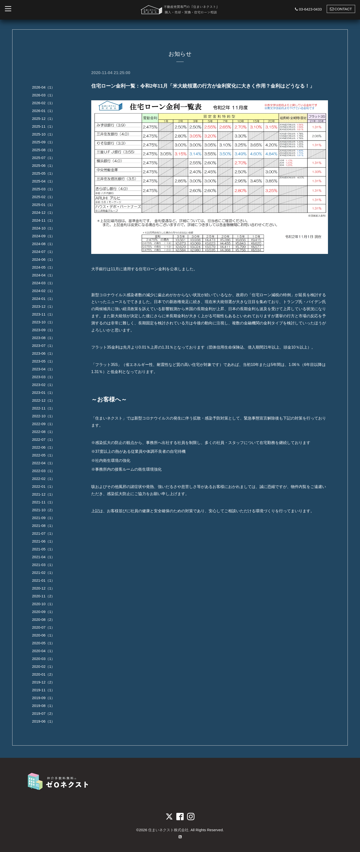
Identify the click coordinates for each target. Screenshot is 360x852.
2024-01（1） (43, 298)
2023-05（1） (43, 361)
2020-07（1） (43, 627)
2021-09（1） (43, 518)
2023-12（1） (43, 306)
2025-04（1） (43, 181)
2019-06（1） (43, 721)
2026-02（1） (43, 103)
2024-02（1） (43, 291)
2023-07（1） (43, 345)
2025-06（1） (43, 165)
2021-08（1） (43, 525)
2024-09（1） (43, 236)
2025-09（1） (43, 142)
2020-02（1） (43, 666)
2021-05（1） (43, 549)
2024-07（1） (43, 252)
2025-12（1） (43, 118)
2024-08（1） (43, 244)
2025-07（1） (43, 158)
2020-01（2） (43, 674)
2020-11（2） (43, 596)
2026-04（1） (43, 87)
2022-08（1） (43, 432)
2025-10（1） (43, 134)
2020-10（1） (43, 604)
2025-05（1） (43, 173)
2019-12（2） (43, 682)
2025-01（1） (43, 205)
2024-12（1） (43, 212)
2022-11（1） (43, 408)
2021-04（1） (43, 557)
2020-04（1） (43, 651)
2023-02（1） (43, 385)
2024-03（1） (43, 283)
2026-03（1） (43, 95)
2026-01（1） (43, 111)
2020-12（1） (43, 588)
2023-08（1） (43, 338)
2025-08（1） (43, 150)
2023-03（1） (43, 377)
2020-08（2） (43, 619)
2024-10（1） (43, 228)
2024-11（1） (43, 220)
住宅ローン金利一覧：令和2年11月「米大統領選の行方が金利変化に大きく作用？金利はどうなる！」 (203, 86)
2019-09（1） (43, 698)
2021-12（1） (43, 494)
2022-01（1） (43, 486)
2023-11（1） (43, 314)
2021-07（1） (43, 533)
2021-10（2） (43, 510)
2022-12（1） (43, 400)
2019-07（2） (43, 713)
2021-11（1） (43, 502)
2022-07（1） (43, 439)
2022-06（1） (43, 447)
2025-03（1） (43, 189)
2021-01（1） (43, 580)
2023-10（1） (43, 322)
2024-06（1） (43, 259)
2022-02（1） (43, 479)
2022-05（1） (43, 455)
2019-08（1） (43, 706)
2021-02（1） (43, 572)
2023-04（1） (43, 369)
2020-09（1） (43, 612)
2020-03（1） (43, 659)
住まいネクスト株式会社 (168, 830)
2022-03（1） (43, 471)
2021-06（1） (43, 541)
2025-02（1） (43, 197)
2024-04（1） (43, 275)
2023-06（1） (43, 353)
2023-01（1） (43, 392)
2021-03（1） (43, 565)
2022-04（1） (43, 463)
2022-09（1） (43, 424)
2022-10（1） (43, 416)
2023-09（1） (43, 330)
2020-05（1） (43, 643)
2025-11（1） (43, 126)
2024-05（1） (43, 267)
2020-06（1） (43, 635)
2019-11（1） (43, 690)
